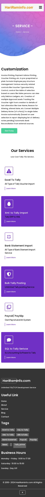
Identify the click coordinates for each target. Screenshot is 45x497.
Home (18, 32)
